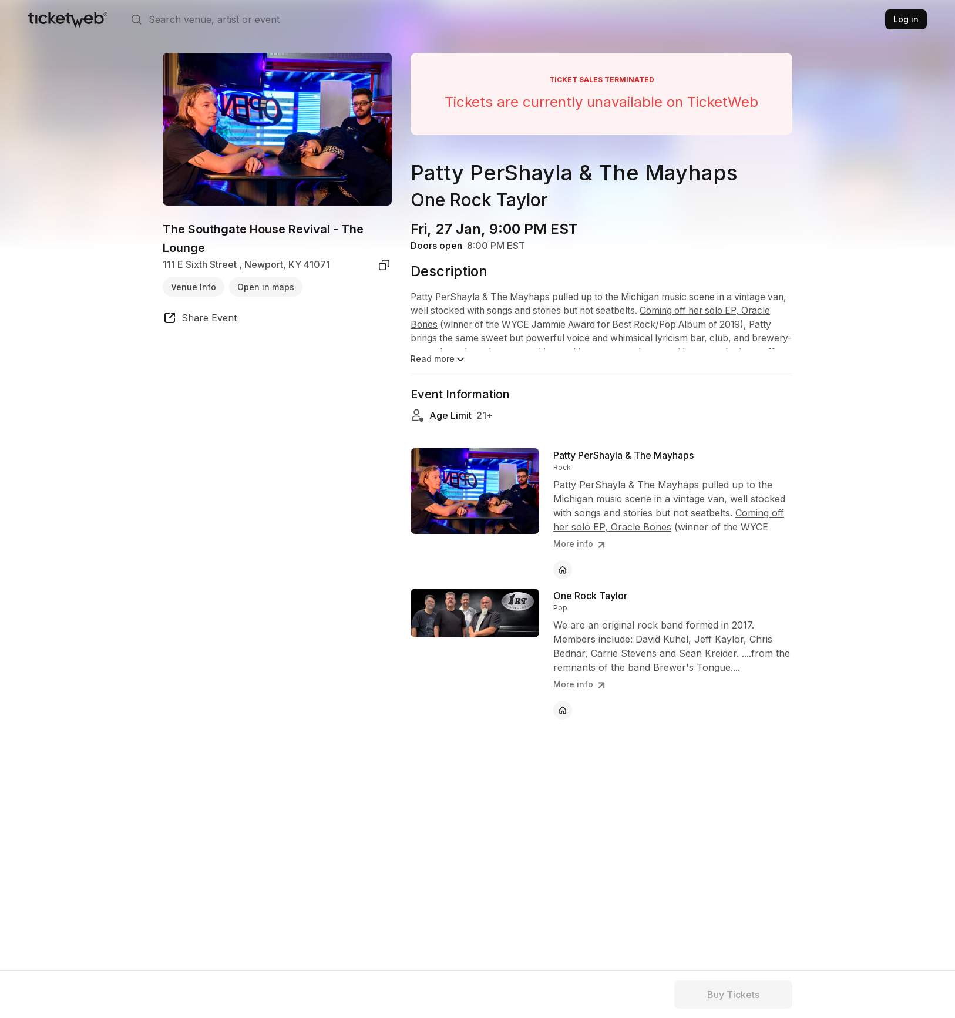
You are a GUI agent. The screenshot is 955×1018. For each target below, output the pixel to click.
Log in (906, 19)
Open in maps (265, 287)
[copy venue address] (384, 265)
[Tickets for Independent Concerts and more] (67, 19)
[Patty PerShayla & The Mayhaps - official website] (562, 569)
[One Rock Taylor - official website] (562, 710)
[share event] (200, 319)
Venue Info (193, 287)
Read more (438, 359)
